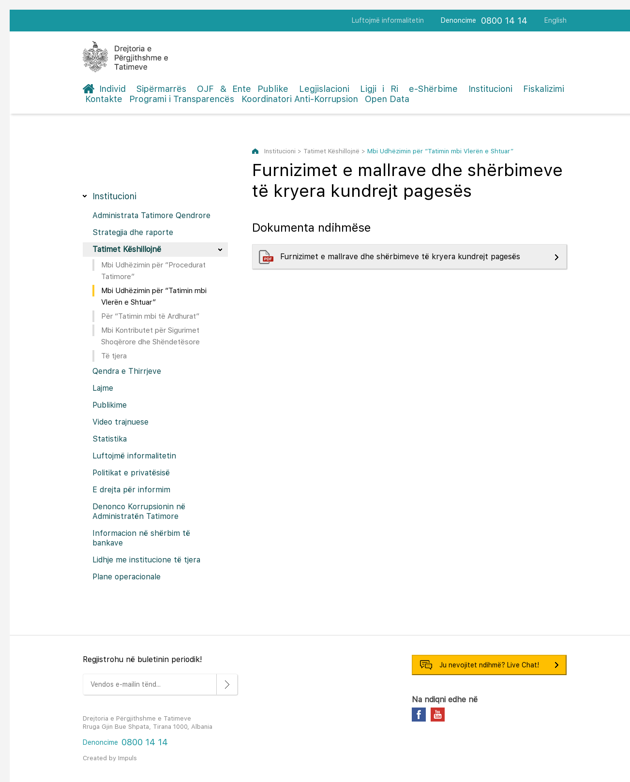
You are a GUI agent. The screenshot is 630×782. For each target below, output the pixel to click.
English (555, 20)
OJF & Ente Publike (242, 89)
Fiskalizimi (543, 89)
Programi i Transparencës (181, 99)
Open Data (387, 99)
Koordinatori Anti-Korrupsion (299, 99)
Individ (112, 89)
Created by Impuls (110, 758)
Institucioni (490, 89)
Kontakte (103, 99)
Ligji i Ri (379, 89)
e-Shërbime (433, 89)
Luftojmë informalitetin (388, 20)
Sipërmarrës (161, 89)
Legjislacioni (324, 89)
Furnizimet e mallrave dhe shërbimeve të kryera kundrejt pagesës (401, 256)
